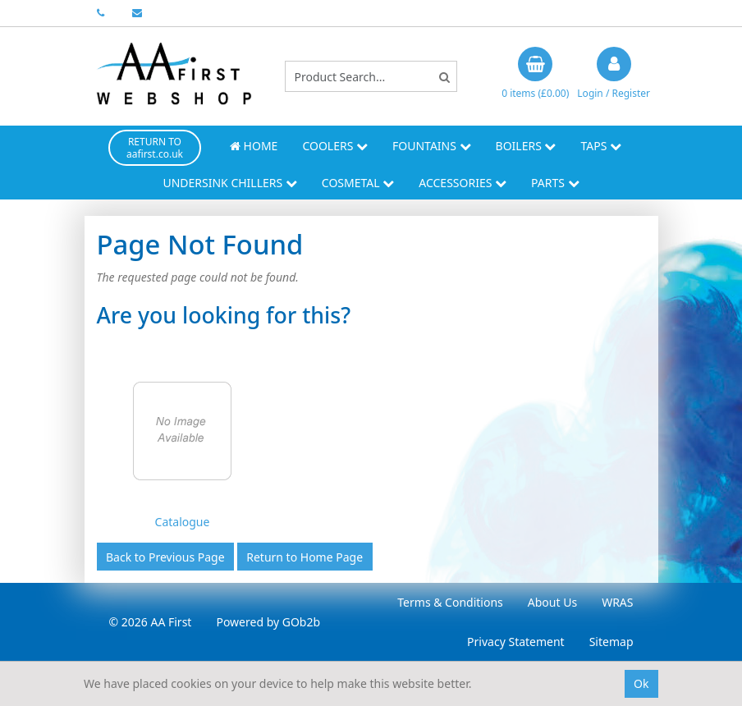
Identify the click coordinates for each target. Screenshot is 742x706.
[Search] (444, 77)
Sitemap (611, 641)
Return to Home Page (304, 557)
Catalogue (182, 522)
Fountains (431, 146)
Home (253, 146)
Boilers (526, 146)
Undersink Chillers (229, 182)
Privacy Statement (516, 641)
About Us (552, 602)
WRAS (617, 602)
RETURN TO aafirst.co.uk (154, 148)
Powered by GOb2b (268, 622)
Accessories (462, 182)
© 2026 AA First (150, 622)
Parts (555, 182)
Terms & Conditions (450, 602)
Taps (600, 146)
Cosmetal (358, 182)
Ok (641, 683)
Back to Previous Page (165, 557)
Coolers (335, 146)
